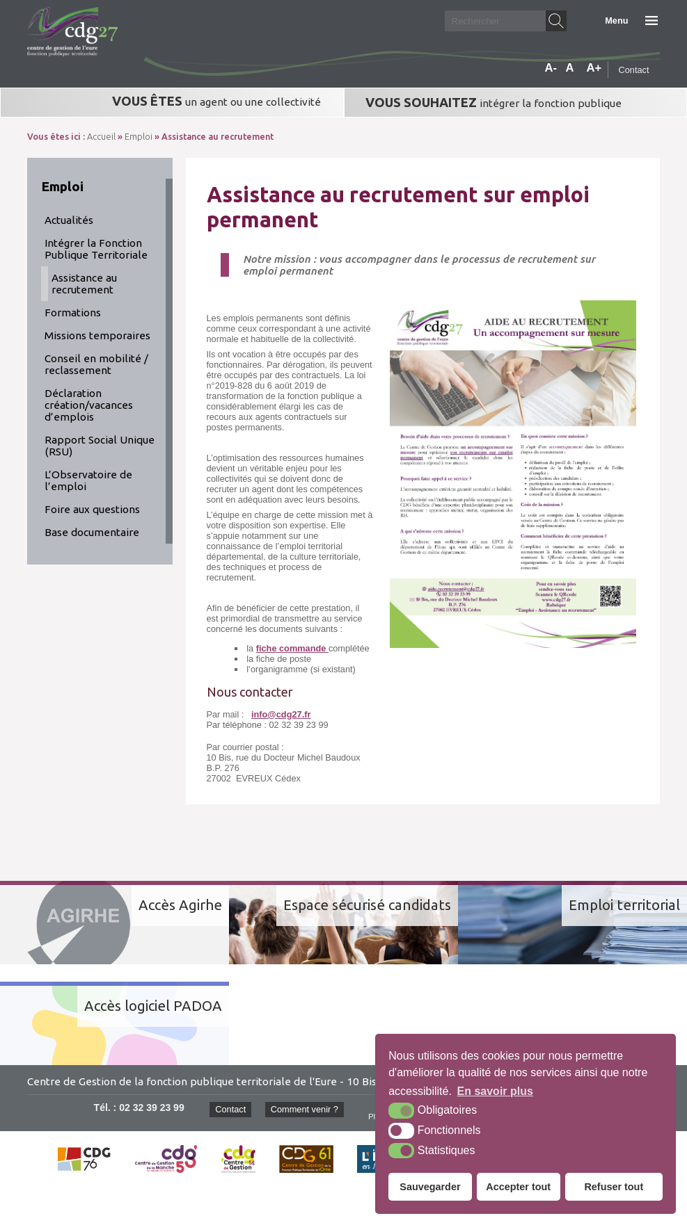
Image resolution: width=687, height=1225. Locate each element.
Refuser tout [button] (613, 1186)
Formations (73, 312)
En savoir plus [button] (495, 1091)
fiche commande (292, 648)
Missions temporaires (97, 335)
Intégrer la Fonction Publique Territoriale (96, 249)
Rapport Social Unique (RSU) (100, 445)
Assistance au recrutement (84, 283)
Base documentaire (92, 532)
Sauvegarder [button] (430, 1186)
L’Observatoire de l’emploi (88, 480)
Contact (634, 70)
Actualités (69, 220)
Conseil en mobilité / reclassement (96, 364)
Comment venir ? (304, 1109)
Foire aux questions (92, 509)
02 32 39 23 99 (151, 1107)
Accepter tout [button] (518, 1186)
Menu (616, 20)
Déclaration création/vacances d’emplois (89, 405)
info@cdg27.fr (280, 714)
